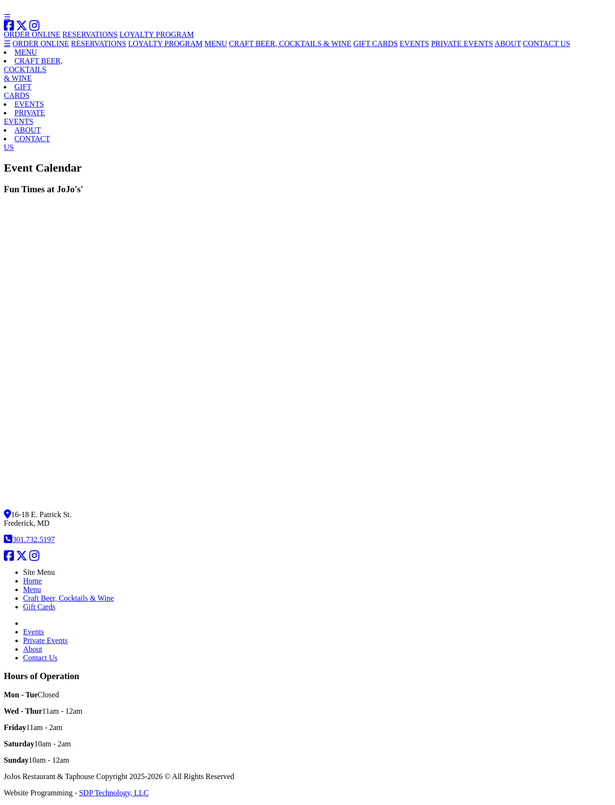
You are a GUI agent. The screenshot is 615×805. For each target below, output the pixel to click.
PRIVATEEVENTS (24, 117)
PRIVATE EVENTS (462, 43)
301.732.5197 (29, 539)
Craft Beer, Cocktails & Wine (68, 598)
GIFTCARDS (18, 91)
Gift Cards (39, 607)
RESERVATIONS (90, 34)
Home (32, 581)
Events (33, 632)
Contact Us (40, 658)
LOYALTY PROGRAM (157, 34)
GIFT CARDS (375, 43)
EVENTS (414, 43)
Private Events (45, 640)
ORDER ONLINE (32, 34)
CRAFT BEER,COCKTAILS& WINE (33, 69)
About (32, 649)
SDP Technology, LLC (113, 793)
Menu (32, 589)
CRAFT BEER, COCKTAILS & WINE (290, 43)
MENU (216, 43)
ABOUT (507, 43)
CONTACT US (546, 43)
